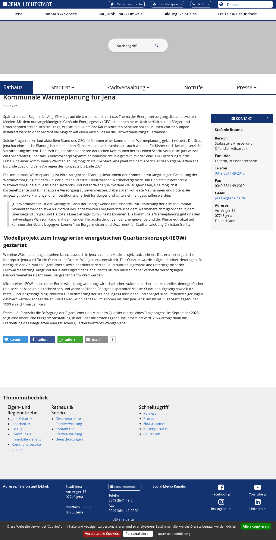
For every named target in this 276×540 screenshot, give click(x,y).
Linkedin (257, 508)
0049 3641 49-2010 (230, 194)
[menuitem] (18, 14)
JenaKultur (22, 418)
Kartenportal (155, 428)
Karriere (150, 413)
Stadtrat (60, 87)
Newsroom (153, 423)
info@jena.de (121, 519)
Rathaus (12, 87)
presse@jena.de (230, 219)
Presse (244, 87)
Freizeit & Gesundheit (237, 14)
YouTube (257, 494)
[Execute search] (156, 45)
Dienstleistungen (69, 439)
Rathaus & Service (61, 14)
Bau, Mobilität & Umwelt (120, 14)
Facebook (221, 494)
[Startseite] (8, 105)
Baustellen (151, 434)
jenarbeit (21, 423)
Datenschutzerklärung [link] (174, 534)
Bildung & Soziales (180, 14)
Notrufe (193, 87)
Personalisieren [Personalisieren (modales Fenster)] (138, 533)
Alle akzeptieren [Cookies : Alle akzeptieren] (256, 526)
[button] (15, 360)
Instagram (221, 508)
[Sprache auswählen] (247, 4)
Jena (18, 14)
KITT (17, 429)
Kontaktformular (126, 487)
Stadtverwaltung (126, 87)
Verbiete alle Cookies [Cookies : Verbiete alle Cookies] (102, 533)
